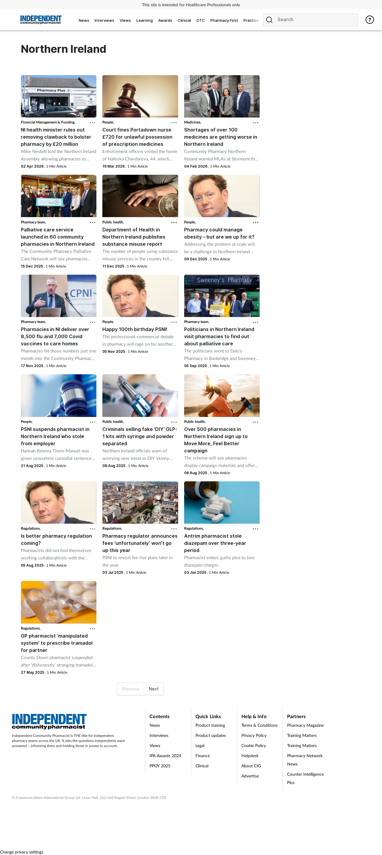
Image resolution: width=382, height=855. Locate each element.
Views (155, 745)
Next (154, 688)
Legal (199, 745)
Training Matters (302, 735)
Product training (210, 725)
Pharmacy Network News (305, 759)
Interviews (159, 735)
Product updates (210, 735)
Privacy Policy (254, 735)
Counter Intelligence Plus (305, 778)
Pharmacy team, (33, 222)
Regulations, (31, 528)
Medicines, (192, 122)
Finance (202, 755)
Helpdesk (249, 755)
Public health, (113, 222)
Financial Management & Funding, (48, 122)
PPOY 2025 (160, 765)
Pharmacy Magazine (305, 725)
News (155, 725)
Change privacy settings (21, 851)
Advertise (250, 775)
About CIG (251, 765)
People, (108, 122)
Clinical (201, 765)
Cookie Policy (253, 745)
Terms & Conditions (259, 725)
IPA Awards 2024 (165, 755)
